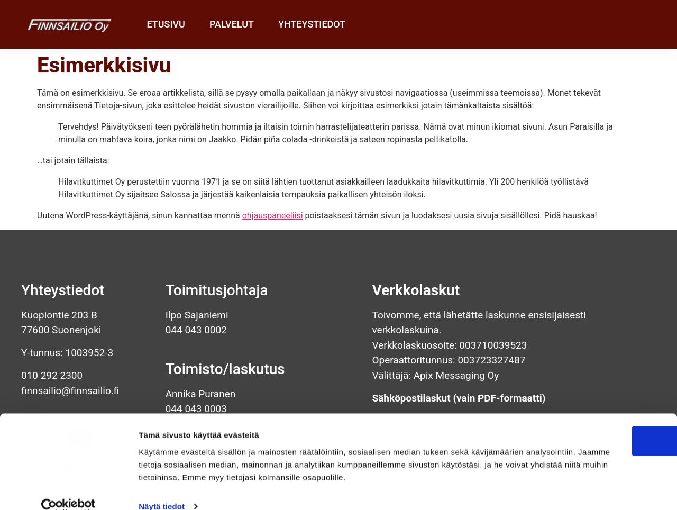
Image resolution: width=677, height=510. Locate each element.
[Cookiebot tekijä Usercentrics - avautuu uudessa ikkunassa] (68, 489)
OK (589, 410)
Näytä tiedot (162, 489)
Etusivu (166, 24)
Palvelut (231, 24)
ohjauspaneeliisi (272, 216)
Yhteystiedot (311, 24)
